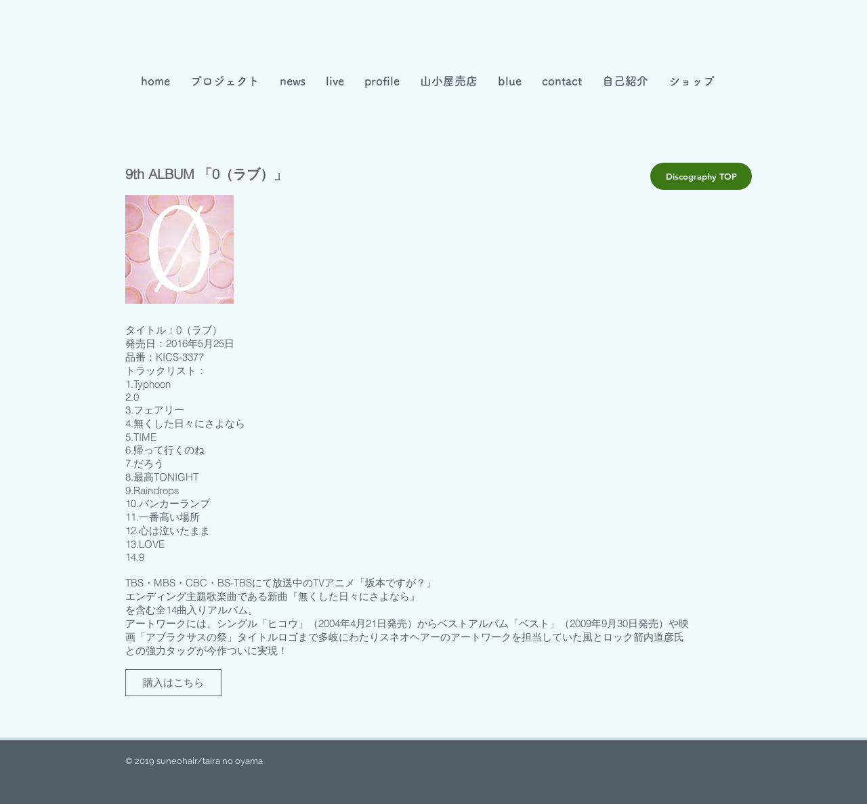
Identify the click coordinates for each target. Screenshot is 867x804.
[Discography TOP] (701, 176)
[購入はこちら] (173, 682)
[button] (449, 81)
